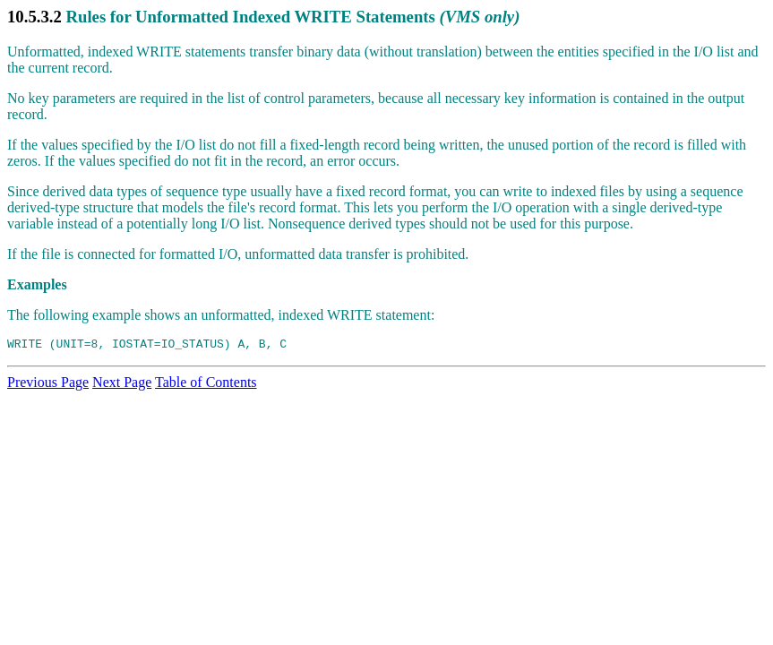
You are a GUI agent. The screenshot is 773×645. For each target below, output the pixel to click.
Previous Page (48, 384)
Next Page (121, 384)
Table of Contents (206, 384)
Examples (37, 284)
